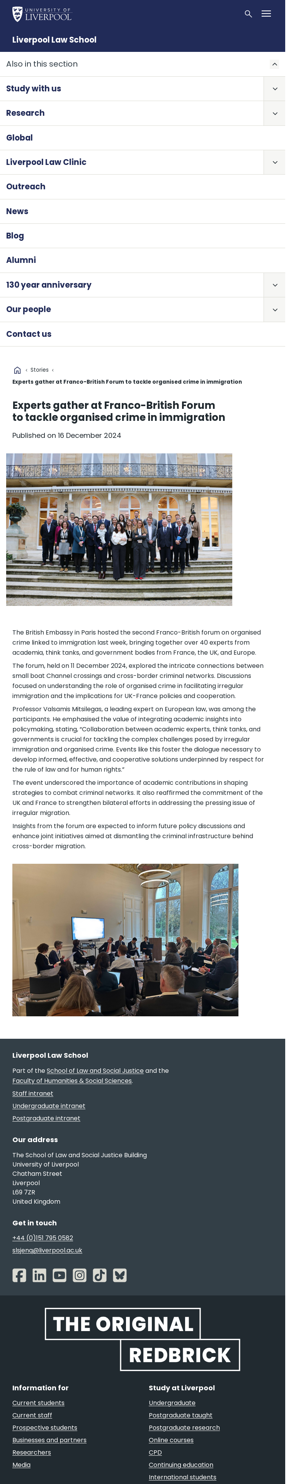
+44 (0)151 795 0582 (42, 1238)
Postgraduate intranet (46, 1118)
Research (25, 113)
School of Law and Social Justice (95, 1070)
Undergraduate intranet (48, 1105)
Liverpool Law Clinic (46, 162)
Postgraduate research (184, 1427)
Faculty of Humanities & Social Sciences (72, 1080)
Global (19, 137)
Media (21, 1464)
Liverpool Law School (54, 39)
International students (182, 1477)
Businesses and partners (49, 1440)
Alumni (21, 260)
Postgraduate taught (181, 1415)
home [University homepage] (17, 370)
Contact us (28, 334)
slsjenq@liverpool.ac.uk (47, 1250)
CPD (155, 1452)
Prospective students (44, 1427)
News (17, 211)
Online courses (171, 1440)
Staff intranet (32, 1093)
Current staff (32, 1415)
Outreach (26, 186)
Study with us (33, 88)
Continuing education (181, 1464)
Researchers (31, 1452)
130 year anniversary (49, 285)
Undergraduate (172, 1402)
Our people (28, 309)
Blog (15, 235)
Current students (38, 1402)
